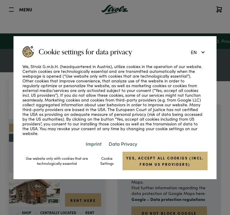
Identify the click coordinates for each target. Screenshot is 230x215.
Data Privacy (123, 144)
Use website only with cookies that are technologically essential (57, 161)
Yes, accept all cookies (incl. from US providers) (165, 161)
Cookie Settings (107, 161)
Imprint (94, 144)
